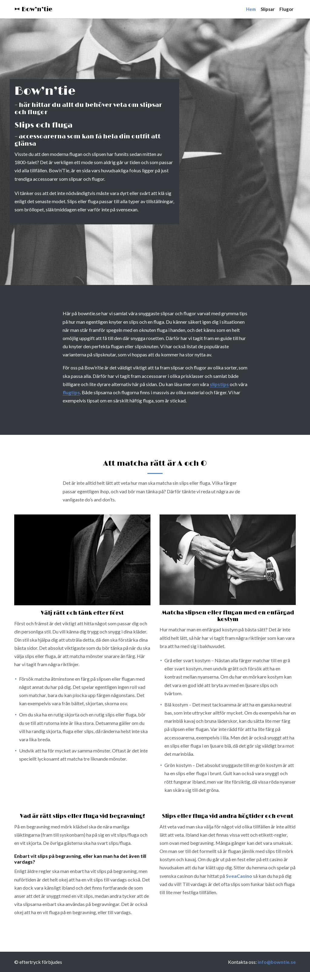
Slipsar (268, 9)
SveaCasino (239, 876)
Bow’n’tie (33, 9)
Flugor (286, 9)
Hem (251, 9)
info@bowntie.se (277, 962)
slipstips (219, 384)
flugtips (71, 392)
